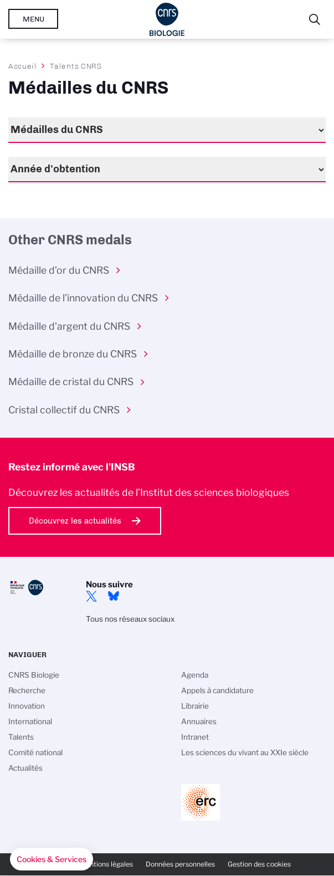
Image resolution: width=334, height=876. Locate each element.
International (30, 721)
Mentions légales (106, 864)
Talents (21, 736)
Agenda (194, 674)
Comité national (35, 752)
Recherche (26, 690)
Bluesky (113, 596)
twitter (91, 596)
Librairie (195, 705)
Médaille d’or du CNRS (58, 270)
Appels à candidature (217, 690)
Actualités (25, 768)
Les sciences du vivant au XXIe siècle (245, 752)
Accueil (22, 66)
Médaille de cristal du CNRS (70, 381)
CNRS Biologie (33, 674)
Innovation (26, 705)
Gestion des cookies (259, 864)
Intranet (195, 736)
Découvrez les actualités (75, 521)
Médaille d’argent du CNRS (69, 326)
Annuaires (199, 721)
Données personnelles (180, 864)
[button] (51, 859)
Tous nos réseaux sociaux (130, 618)
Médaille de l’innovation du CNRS (83, 298)
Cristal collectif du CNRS (64, 410)
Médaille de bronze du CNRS (72, 354)
